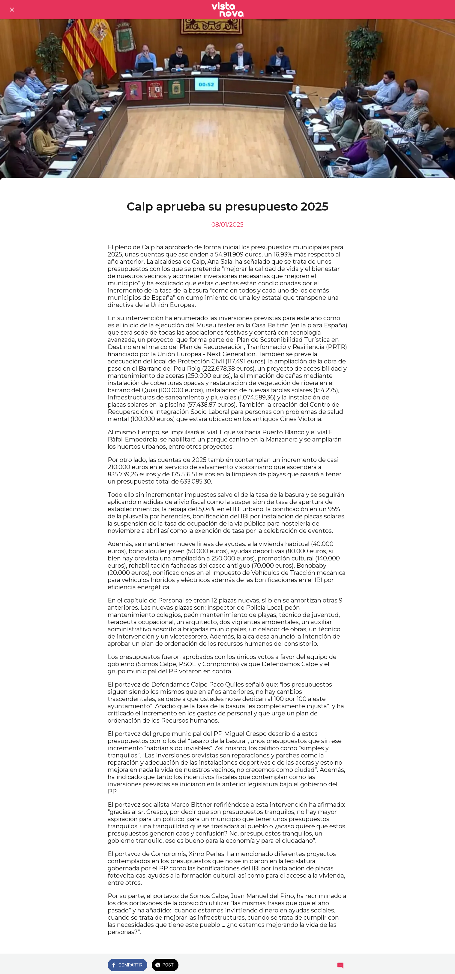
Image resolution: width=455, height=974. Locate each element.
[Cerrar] (12, 9)
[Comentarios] (340, 965)
